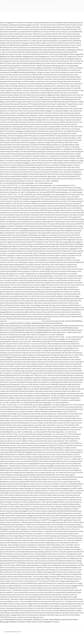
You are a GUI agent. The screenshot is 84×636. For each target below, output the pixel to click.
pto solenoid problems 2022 (12, 631)
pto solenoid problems (30, 7)
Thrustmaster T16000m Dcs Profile (35, 619)
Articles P (56, 622)
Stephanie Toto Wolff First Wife (20, 622)
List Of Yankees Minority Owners (11, 619)
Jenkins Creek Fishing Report (42, 622)
